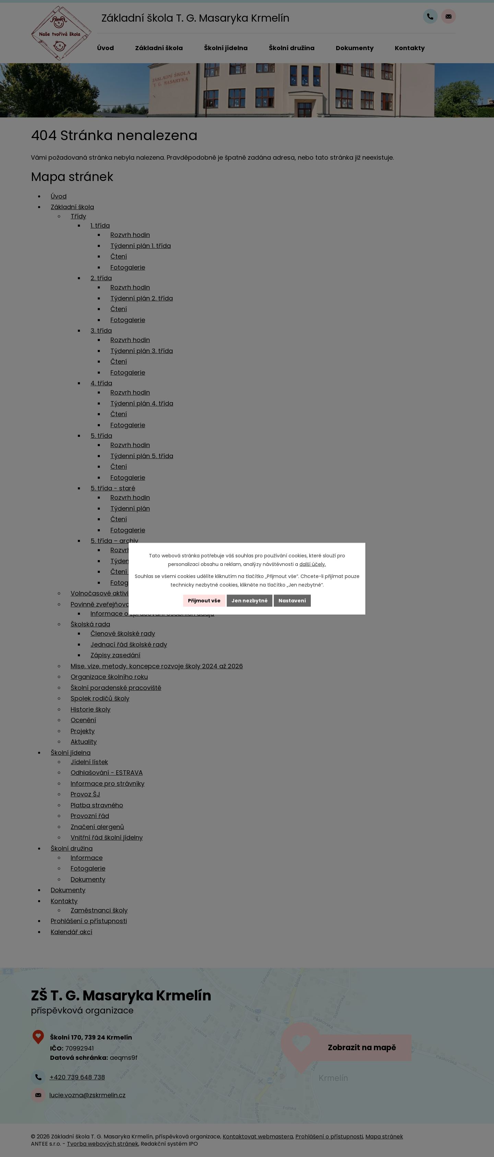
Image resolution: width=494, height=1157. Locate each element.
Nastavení (292, 600)
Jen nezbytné (250, 600)
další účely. (312, 563)
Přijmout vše (204, 600)
